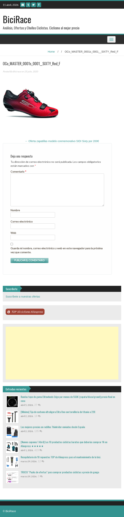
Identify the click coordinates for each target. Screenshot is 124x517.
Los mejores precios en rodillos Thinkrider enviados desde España (53, 427)
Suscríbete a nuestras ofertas (23, 296)
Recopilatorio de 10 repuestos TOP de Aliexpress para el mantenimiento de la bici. (61, 457)
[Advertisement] (62, 353)
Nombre (15, 210)
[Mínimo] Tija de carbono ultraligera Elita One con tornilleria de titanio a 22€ (58, 412)
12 (41, 461)
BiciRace (17, 19)
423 (38, 450)
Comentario (18, 171)
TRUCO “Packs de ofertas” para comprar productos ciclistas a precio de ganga (60, 472)
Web (13, 232)
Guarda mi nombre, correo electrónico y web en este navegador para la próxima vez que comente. (57, 250)
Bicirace (17, 71)
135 (38, 431)
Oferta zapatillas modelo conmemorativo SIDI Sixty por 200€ (62, 141)
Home (51, 51)
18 (37, 416)
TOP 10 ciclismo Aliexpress (27, 311)
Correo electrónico (22, 221)
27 (37, 404)
